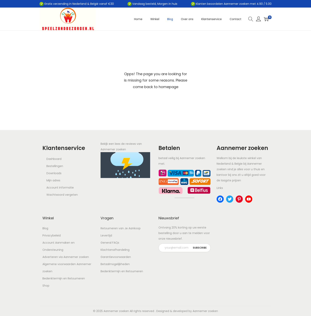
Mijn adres (53, 180)
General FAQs (110, 243)
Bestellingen (54, 166)
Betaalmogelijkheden (115, 264)
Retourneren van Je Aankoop (121, 228)
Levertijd (106, 235)
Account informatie (60, 188)
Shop (45, 286)
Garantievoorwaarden (116, 257)
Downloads (53, 173)
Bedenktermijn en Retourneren (63, 278)
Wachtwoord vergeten (62, 195)
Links (220, 188)
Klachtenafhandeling (115, 250)
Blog (45, 228)
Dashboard (53, 159)
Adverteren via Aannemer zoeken (65, 257)
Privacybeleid (51, 235)
